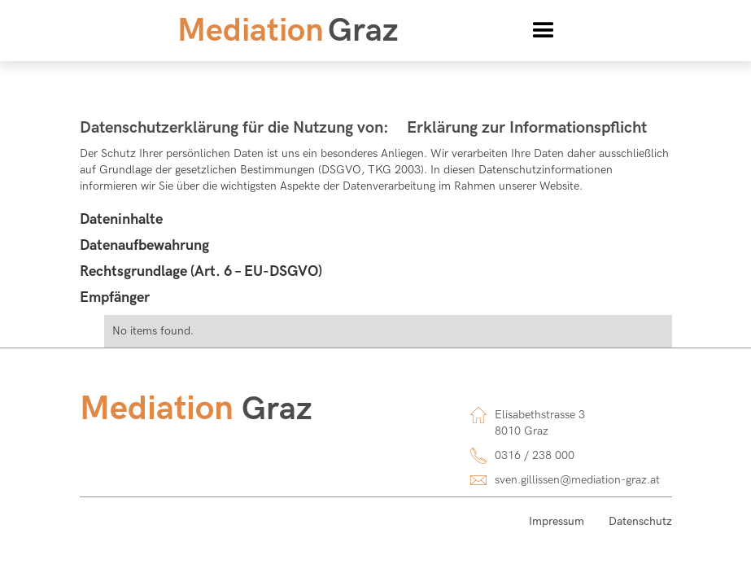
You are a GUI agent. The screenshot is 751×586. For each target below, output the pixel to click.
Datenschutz (640, 521)
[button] (543, 31)
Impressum (556, 521)
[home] (288, 31)
